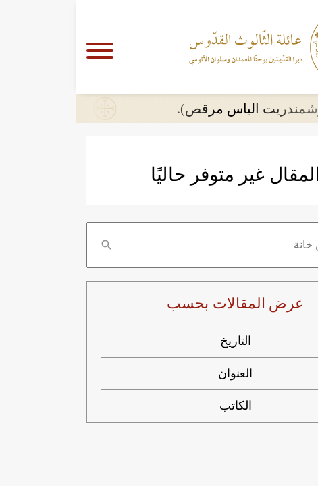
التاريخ (159, 341)
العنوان (159, 373)
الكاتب (159, 405)
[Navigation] (28, 47)
